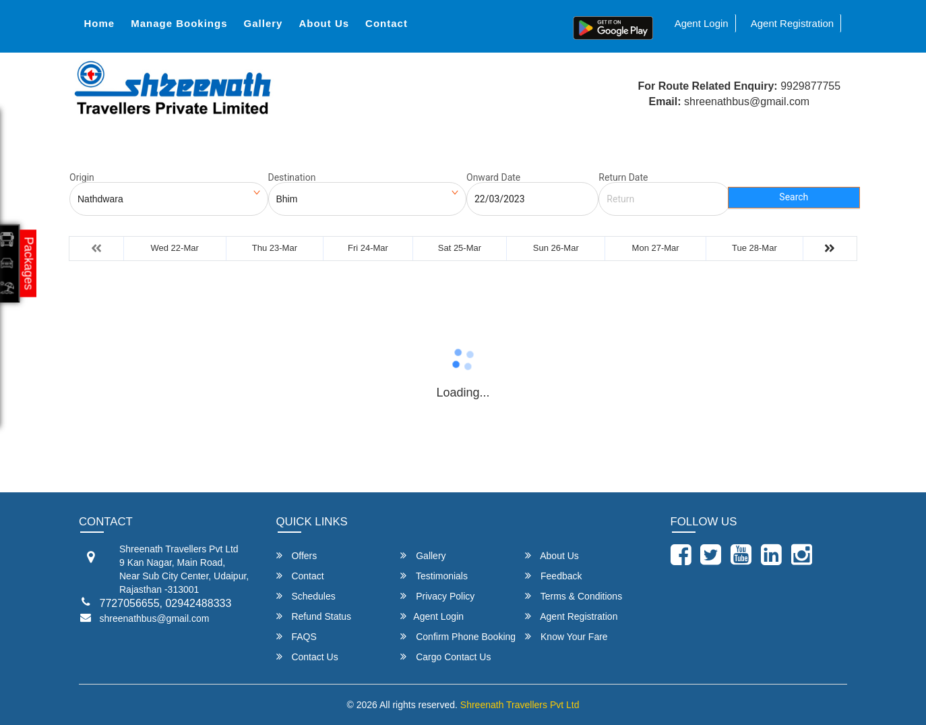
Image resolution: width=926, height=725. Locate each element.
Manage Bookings (179, 23)
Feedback (553, 575)
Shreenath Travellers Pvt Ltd (520, 704)
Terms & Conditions (573, 596)
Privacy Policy (437, 596)
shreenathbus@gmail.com (155, 618)
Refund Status (314, 616)
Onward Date (493, 177)
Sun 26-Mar (556, 248)
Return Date (623, 177)
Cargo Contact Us (445, 656)
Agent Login (702, 23)
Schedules (306, 596)
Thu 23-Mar (274, 248)
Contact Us (307, 656)
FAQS (296, 636)
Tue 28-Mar (754, 248)
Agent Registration (792, 23)
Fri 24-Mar (368, 248)
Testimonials (434, 575)
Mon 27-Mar (655, 248)
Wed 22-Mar (175, 248)
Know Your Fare (566, 636)
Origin (81, 177)
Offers (296, 555)
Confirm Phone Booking (458, 636)
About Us (324, 23)
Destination (292, 177)
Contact (386, 23)
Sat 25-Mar (459, 248)
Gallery (263, 23)
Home (99, 23)
